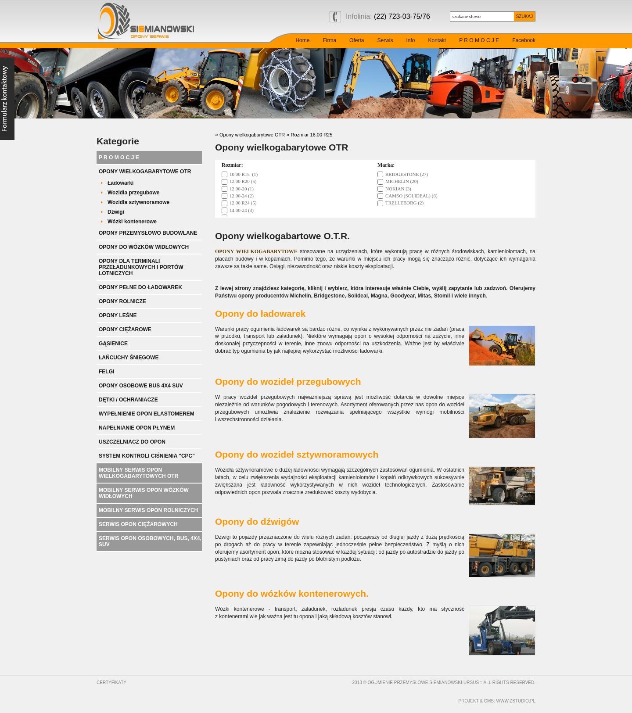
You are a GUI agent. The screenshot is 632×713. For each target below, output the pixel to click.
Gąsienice (113, 343)
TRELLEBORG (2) (404, 202)
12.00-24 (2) (242, 195)
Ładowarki (120, 183)
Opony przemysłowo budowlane (148, 233)
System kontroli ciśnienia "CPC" (147, 456)
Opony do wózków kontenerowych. (292, 593)
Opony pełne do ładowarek (140, 287)
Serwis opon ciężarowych (138, 524)
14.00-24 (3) (242, 210)
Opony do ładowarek (260, 313)
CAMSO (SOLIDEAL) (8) (411, 195)
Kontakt (437, 40)
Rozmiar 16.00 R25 (312, 134)
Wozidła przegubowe (133, 193)
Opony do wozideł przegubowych (288, 381)
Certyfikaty (111, 682)
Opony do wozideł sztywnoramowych (296, 454)
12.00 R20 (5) (243, 181)
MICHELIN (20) (401, 181)
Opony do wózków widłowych (144, 247)
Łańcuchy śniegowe (128, 358)
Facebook (523, 40)
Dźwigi (116, 212)
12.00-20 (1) (242, 188)
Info (410, 40)
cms (489, 701)
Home (302, 40)
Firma (329, 40)
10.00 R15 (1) (244, 174)
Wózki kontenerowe (132, 222)
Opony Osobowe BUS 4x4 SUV (141, 386)
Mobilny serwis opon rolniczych (148, 510)
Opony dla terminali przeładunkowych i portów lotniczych (141, 267)
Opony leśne (117, 315)
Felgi (106, 372)
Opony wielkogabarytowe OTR (145, 171)
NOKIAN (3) (398, 188)
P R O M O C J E (479, 40)
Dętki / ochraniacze (128, 400)
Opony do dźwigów (257, 521)
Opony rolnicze (122, 301)
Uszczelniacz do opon (132, 442)
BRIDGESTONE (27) (406, 174)
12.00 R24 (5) (243, 202)
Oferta (356, 40)
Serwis (385, 40)
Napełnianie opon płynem (137, 428)
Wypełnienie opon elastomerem (146, 414)
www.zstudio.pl (515, 701)
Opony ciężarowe (125, 329)
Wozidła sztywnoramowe (138, 202)
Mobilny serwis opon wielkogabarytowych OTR (138, 473)
